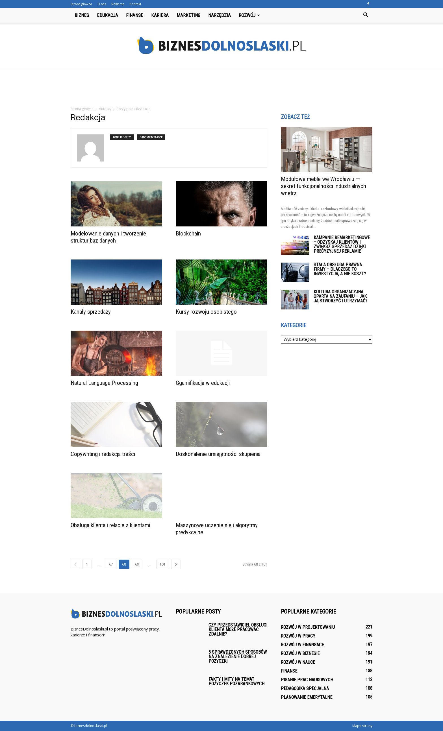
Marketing (188, 15)
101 (163, 564)
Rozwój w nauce (298, 662)
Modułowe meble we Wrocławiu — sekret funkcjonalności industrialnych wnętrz (323, 186)
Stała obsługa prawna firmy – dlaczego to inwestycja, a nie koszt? (340, 269)
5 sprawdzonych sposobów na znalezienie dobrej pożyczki (238, 656)
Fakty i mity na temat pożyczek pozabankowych (236, 681)
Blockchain (188, 233)
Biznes (82, 15)
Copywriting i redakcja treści (103, 454)
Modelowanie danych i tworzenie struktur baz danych (108, 237)
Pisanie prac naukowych (307, 679)
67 (111, 564)
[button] (365, 15)
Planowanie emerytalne (306, 697)
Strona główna (81, 4)
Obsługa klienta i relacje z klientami (110, 525)
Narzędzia (219, 15)
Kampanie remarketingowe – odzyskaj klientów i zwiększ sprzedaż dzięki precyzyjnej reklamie (342, 244)
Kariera (160, 15)
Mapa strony (362, 725)
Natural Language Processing (104, 382)
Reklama (117, 4)
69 (137, 564)
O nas (101, 4)
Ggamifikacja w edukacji (203, 382)
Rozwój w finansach (302, 644)
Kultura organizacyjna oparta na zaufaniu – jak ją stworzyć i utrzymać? (340, 296)
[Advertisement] (221, 87)
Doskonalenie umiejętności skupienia (218, 454)
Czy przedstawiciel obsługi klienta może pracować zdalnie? (238, 629)
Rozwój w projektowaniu (308, 627)
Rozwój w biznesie (300, 653)
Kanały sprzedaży (91, 311)
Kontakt (135, 4)
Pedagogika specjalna (305, 688)
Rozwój (249, 15)
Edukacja (107, 15)
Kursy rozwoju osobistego (206, 311)
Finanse (134, 15)
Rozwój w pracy (298, 636)
